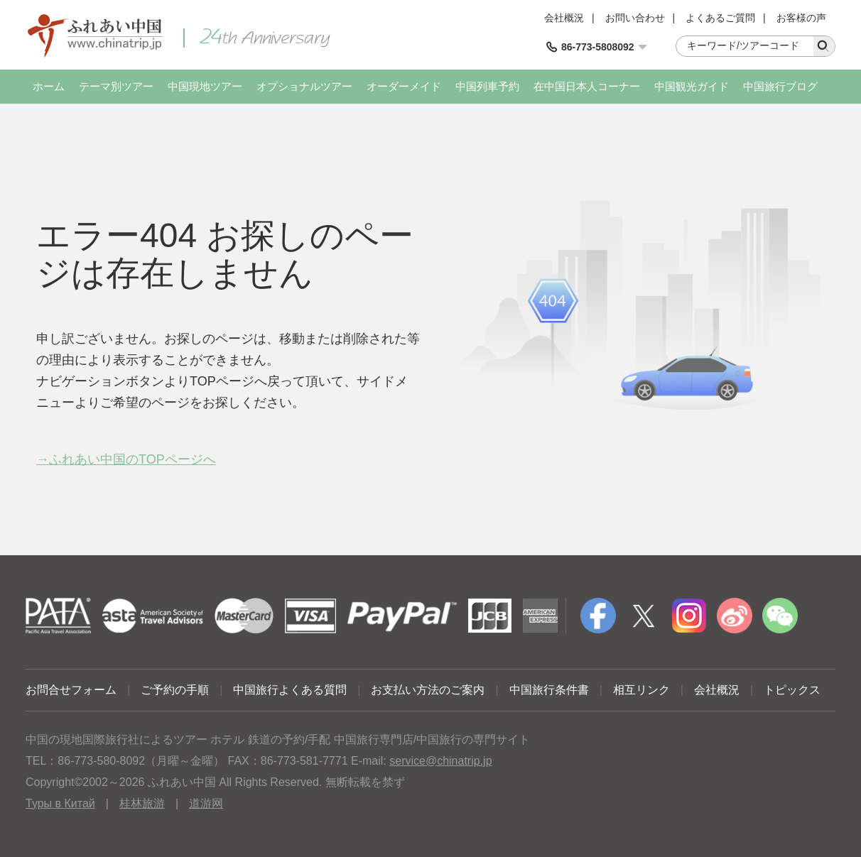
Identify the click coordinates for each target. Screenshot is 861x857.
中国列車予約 (487, 86)
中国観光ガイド (691, 86)
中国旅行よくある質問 (290, 690)
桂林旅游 (142, 803)
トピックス (792, 690)
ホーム (49, 86)
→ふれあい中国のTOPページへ (126, 459)
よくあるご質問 (720, 17)
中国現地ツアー (205, 86)
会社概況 (564, 17)
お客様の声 (801, 17)
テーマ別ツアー (116, 86)
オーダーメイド (404, 86)
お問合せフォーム (71, 690)
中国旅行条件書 (549, 690)
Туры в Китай (60, 803)
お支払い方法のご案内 (427, 690)
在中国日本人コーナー (587, 86)
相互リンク (641, 690)
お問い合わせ (635, 17)
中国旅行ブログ (780, 86)
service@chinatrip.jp (440, 761)
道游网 (206, 803)
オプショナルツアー (304, 86)
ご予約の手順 (175, 690)
